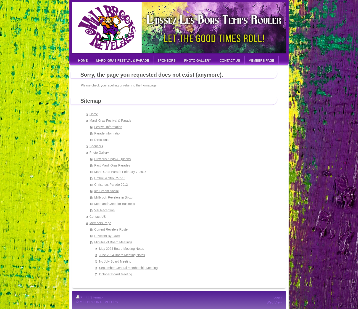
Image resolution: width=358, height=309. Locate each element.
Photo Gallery (99, 152)
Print (81, 297)
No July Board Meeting (115, 261)
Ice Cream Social (106, 191)
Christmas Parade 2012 (111, 184)
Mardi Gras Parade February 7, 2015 (120, 172)
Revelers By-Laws (107, 236)
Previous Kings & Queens (112, 159)
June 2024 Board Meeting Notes (122, 255)
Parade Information (107, 133)
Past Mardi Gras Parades (112, 165)
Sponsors (96, 146)
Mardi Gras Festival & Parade (111, 120)
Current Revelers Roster (111, 229)
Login (278, 297)
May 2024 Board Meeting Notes (121, 248)
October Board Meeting (115, 274)
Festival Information (108, 127)
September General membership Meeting (128, 268)
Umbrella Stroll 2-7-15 (109, 178)
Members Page (100, 223)
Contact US (98, 216)
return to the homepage (140, 85)
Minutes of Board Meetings (113, 242)
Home (94, 114)
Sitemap (96, 297)
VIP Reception (104, 210)
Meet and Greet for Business (114, 204)
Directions (101, 140)
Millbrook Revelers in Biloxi (113, 197)
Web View (274, 302)
